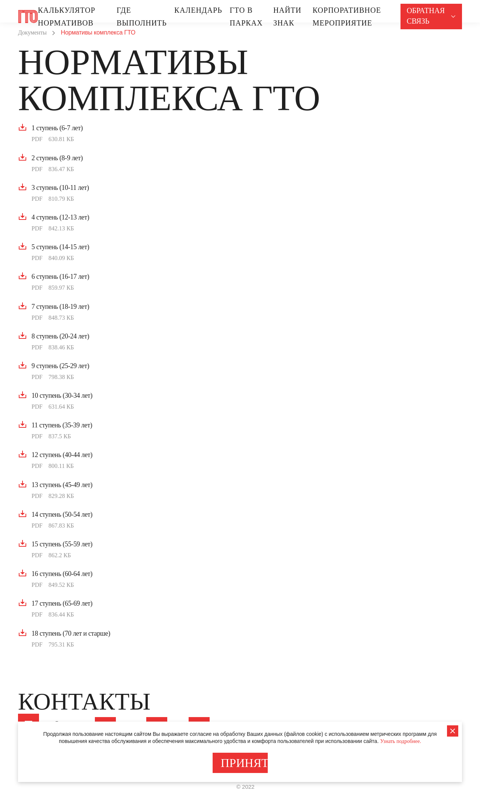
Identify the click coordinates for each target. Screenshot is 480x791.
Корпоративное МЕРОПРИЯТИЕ (346, 16)
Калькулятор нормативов (66, 16)
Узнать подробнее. (400, 741)
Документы (32, 32)
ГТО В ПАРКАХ (246, 16)
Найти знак (287, 16)
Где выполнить (142, 16)
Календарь (198, 10)
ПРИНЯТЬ (244, 763)
